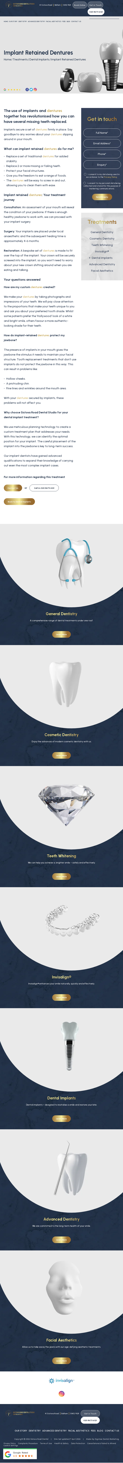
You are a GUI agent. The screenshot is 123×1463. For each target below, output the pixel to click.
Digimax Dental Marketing (107, 1425)
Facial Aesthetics (53, 15)
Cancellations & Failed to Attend (101, 1429)
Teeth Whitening (102, 238)
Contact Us (76, 15)
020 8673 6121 (111, 5)
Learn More (61, 627)
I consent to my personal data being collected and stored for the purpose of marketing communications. (101, 179)
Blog (68, 15)
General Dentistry (102, 225)
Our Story (13, 15)
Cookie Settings (11, 1432)
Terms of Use (46, 1429)
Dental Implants (40, 52)
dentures (54, 104)
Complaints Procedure (28, 1429)
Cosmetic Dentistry (102, 232)
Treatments (21, 52)
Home (6, 15)
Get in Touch (94, 5)
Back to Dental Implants (19, 495)
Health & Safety (61, 1429)
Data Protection (78, 1429)
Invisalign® (102, 244)
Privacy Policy (110, 170)
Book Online (78, 5)
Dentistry (22, 15)
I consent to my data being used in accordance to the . (102, 169)
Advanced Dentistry (36, 15)
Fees (64, 15)
